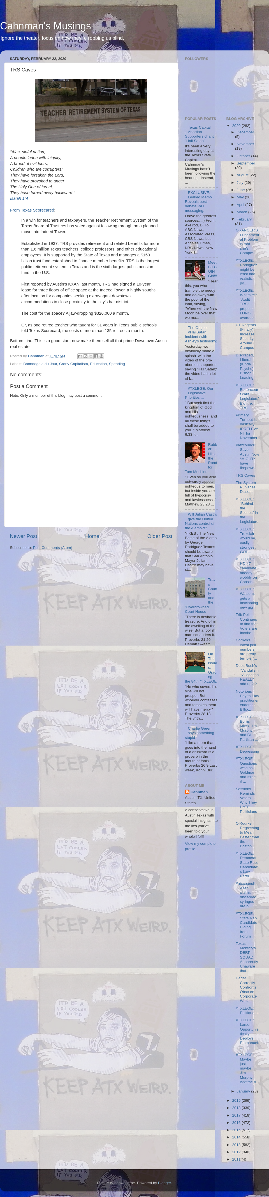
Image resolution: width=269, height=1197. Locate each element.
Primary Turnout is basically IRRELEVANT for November (247, 426)
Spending (117, 364)
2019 (237, 1100)
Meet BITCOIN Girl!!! (212, 269)
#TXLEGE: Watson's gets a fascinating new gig (247, 598)
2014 (237, 1137)
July (241, 182)
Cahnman (199, 792)
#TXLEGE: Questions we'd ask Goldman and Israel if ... (246, 770)
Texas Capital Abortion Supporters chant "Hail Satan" (199, 134)
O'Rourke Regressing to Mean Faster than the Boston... (247, 834)
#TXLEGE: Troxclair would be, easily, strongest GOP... (246, 540)
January (244, 1091)
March (242, 212)
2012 (237, 1152)
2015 (237, 1130)
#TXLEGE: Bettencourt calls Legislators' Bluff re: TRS (247, 396)
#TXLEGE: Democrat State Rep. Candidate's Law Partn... (247, 864)
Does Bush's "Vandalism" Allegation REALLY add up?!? (247, 675)
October (244, 156)
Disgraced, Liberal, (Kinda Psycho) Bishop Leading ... (247, 366)
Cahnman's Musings (45, 26)
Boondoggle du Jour (40, 364)
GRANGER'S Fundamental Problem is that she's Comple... (247, 241)
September (246, 163)
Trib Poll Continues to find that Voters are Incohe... (247, 624)
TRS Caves (245, 475)
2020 (237, 126)
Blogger (164, 1183)
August (243, 175)
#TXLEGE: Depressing (247, 749)
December (245, 132)
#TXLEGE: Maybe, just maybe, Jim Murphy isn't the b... (247, 1068)
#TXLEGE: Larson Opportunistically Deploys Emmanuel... (247, 1033)
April (241, 205)
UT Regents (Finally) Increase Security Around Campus (246, 336)
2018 (237, 1108)
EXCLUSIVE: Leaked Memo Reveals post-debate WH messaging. (198, 202)
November (245, 144)
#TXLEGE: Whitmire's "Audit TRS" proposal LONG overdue (247, 304)
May (241, 197)
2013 (237, 1145)
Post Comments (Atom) (52, 548)
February (244, 219)
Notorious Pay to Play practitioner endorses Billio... (247, 700)
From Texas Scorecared (32, 210)
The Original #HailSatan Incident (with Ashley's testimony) (201, 335)
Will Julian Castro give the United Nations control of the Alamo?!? (201, 521)
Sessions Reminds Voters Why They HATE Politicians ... (246, 802)
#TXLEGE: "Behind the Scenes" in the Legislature (247, 510)
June (241, 190)
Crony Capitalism (73, 364)
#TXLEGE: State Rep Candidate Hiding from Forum (246, 924)
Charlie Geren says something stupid (199, 732)
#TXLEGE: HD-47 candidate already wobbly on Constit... (246, 570)
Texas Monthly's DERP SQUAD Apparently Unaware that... (247, 957)
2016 (237, 1123)
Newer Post (23, 536)
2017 (237, 1115)
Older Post (159, 536)
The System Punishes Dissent (246, 487)
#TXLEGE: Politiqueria (247, 1010)
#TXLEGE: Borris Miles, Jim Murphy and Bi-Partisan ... (247, 728)
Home (92, 536)
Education (98, 364)
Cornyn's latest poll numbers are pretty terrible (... (246, 649)
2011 (237, 1159)
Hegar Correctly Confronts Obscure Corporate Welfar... (246, 989)
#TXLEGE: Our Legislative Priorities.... (199, 393)
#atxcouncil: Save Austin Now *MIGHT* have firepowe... (247, 456)
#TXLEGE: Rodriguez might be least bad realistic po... (246, 271)
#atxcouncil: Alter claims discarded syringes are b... (246, 894)
